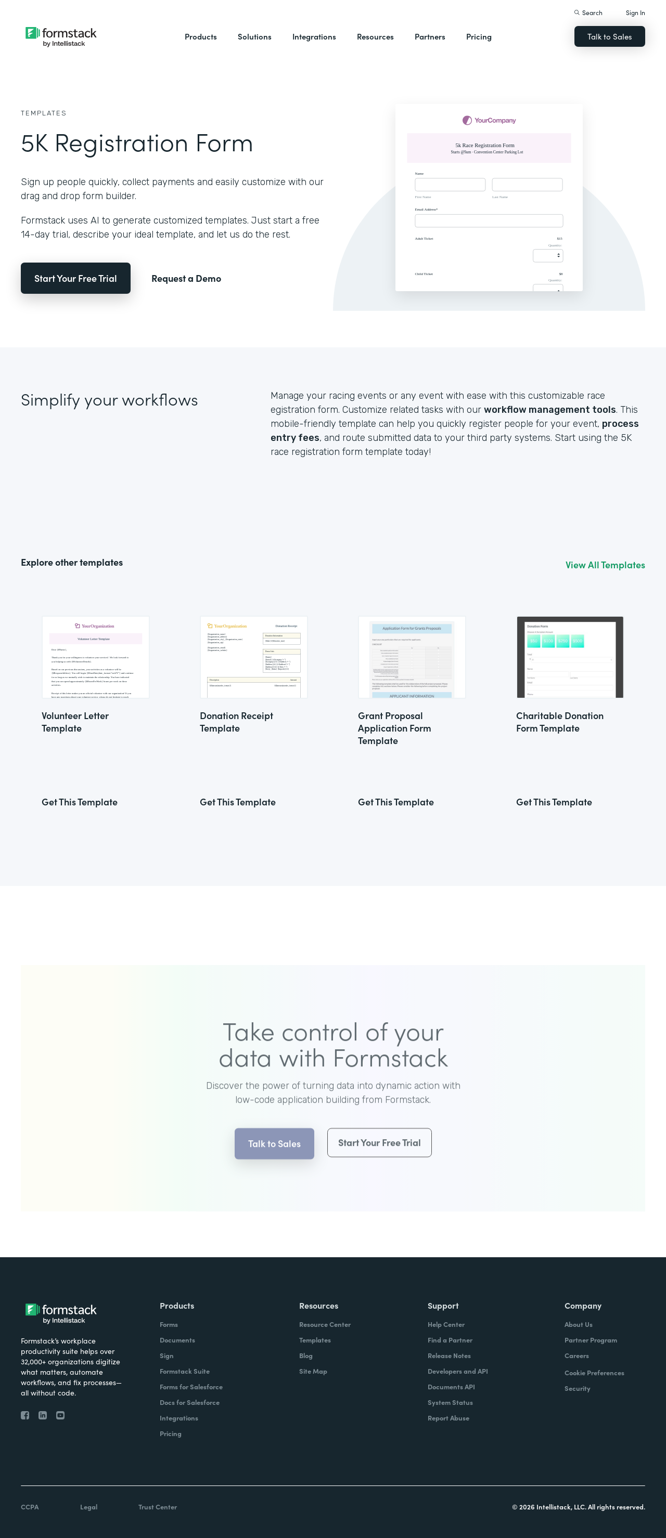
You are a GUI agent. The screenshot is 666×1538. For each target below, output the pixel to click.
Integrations (314, 36)
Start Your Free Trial (75, 277)
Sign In (635, 12)
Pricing (479, 36)
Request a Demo (186, 277)
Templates (44, 113)
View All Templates (605, 564)
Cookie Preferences (594, 1372)
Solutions (255, 36)
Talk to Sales (609, 36)
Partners (430, 36)
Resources (375, 36)
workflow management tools (550, 409)
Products (201, 36)
